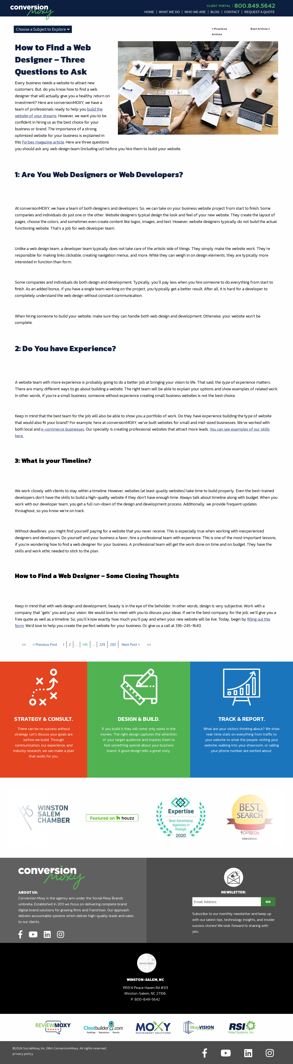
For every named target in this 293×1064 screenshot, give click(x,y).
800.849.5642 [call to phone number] (254, 6)
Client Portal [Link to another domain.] (219, 5)
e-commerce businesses (62, 429)
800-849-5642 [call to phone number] (147, 999)
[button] (149, 12)
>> (149, 644)
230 (113, 644)
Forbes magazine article (43, 142)
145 (85, 644)
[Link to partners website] (53, 1027)
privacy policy (23, 1053)
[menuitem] (149, 12)
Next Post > (131, 644)
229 (102, 644)
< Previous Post (45, 644)
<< (24, 644)
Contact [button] (232, 12)
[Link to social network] (20, 933)
